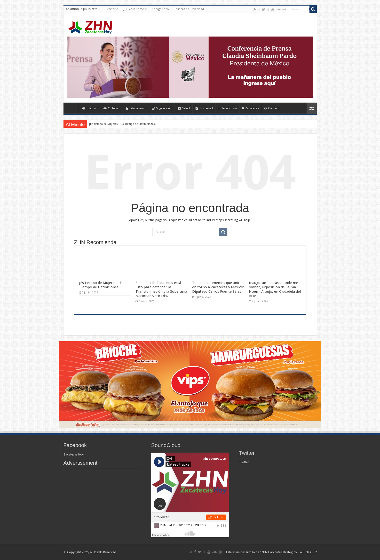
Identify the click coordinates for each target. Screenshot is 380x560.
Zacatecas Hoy (73, 454)
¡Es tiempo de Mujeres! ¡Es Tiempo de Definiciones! (122, 124)
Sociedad (204, 108)
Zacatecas (250, 108)
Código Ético (160, 9)
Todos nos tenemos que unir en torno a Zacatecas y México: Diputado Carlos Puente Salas (218, 287)
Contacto (272, 108)
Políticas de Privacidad (189, 9)
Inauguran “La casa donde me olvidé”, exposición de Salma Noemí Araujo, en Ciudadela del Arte (275, 289)
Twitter (247, 453)
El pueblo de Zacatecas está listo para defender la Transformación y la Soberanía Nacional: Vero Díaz (161, 289)
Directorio (111, 9)
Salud (184, 108)
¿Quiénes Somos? (135, 9)
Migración (160, 108)
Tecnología (227, 108)
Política (88, 108)
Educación (135, 108)
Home (72, 108)
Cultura (110, 108)
